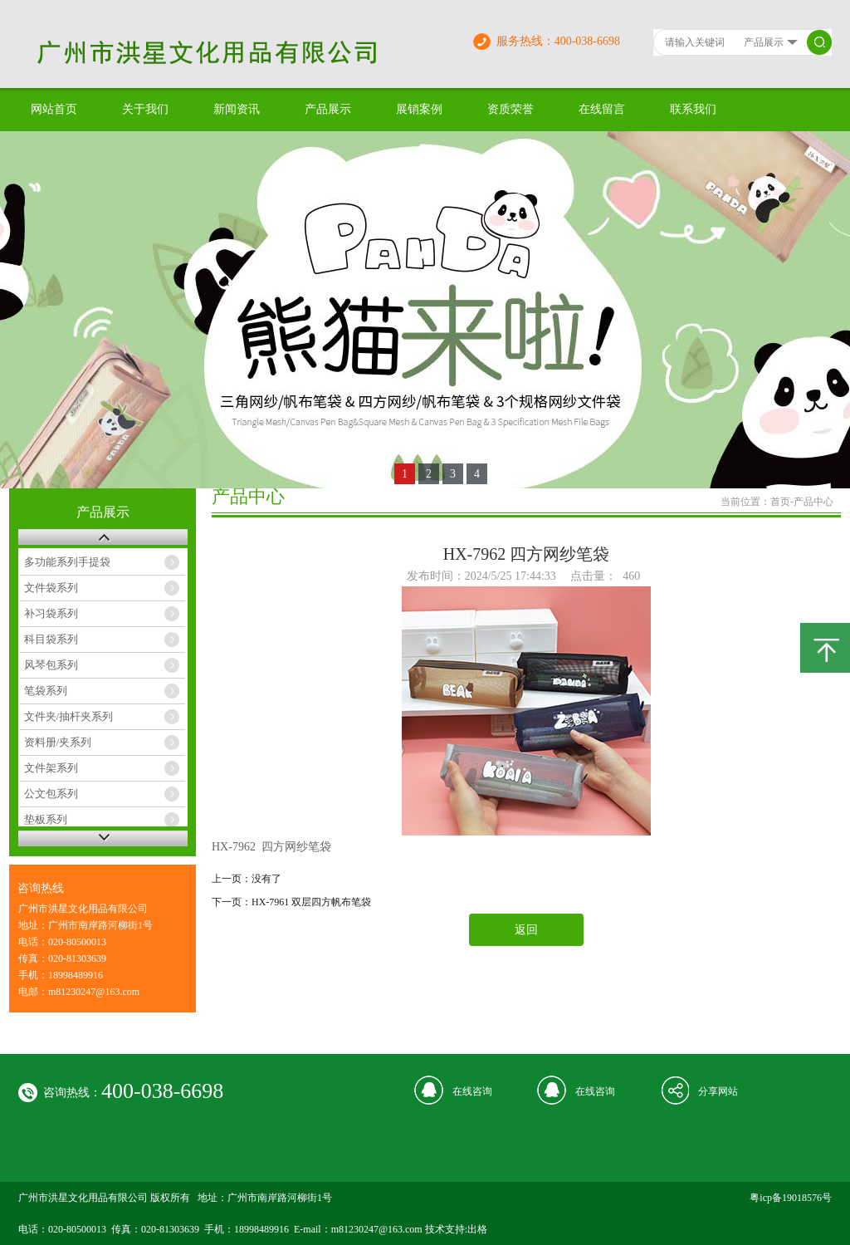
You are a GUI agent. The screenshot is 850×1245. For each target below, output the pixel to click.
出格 (477, 1229)
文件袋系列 (51, 587)
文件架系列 (51, 768)
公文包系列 (51, 793)
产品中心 (813, 501)
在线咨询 (472, 1091)
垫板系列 (45, 819)
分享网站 (718, 1091)
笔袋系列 (45, 690)
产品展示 (328, 109)
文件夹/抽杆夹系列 (69, 716)
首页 (780, 501)
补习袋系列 (51, 613)
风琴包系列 (51, 665)
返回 (526, 930)
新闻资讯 (236, 109)
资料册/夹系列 (58, 742)
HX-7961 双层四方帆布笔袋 (311, 902)
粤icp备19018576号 (791, 1197)
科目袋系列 (51, 639)
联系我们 (693, 109)
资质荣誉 (510, 109)
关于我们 (145, 109)
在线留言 (602, 109)
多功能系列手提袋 (67, 562)
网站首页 (54, 109)
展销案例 (419, 109)
